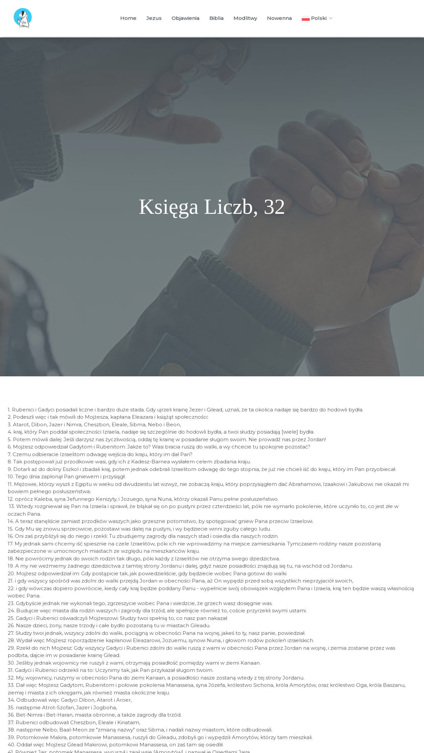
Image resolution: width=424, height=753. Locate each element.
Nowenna (279, 18)
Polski (318, 18)
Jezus (154, 18)
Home (128, 18)
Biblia (216, 18)
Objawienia (185, 18)
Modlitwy (245, 18)
